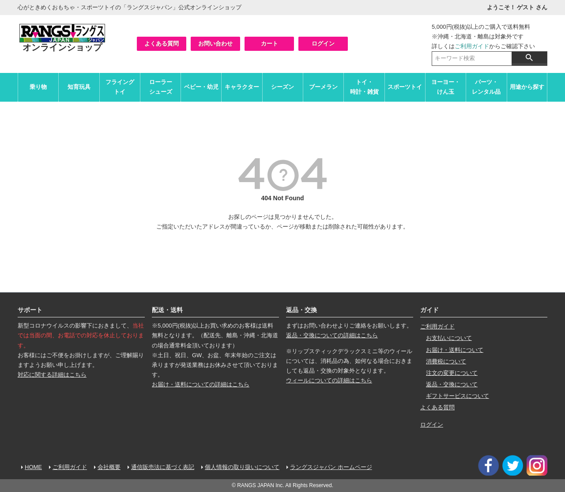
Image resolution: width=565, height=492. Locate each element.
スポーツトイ (405, 87)
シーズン (282, 87)
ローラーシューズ (160, 87)
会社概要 (109, 467)
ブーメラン (323, 87)
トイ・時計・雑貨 (364, 87)
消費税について (446, 361)
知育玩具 (79, 87)
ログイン (323, 43)
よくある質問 (161, 43)
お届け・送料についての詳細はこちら (200, 384)
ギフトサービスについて (457, 396)
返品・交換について (452, 384)
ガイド (429, 309)
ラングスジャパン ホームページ (331, 467)
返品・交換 (301, 309)
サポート (30, 309)
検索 (529, 57)
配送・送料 (167, 309)
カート (269, 43)
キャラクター (242, 87)
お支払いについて (449, 338)
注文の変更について (452, 373)
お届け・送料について (454, 350)
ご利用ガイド (472, 46)
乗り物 (38, 87)
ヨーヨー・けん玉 (445, 87)
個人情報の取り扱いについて (242, 467)
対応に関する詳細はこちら (52, 374)
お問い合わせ (215, 43)
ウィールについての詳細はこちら (329, 380)
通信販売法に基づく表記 (162, 467)
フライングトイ (119, 87)
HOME (33, 467)
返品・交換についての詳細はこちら (332, 335)
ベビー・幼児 (201, 87)
